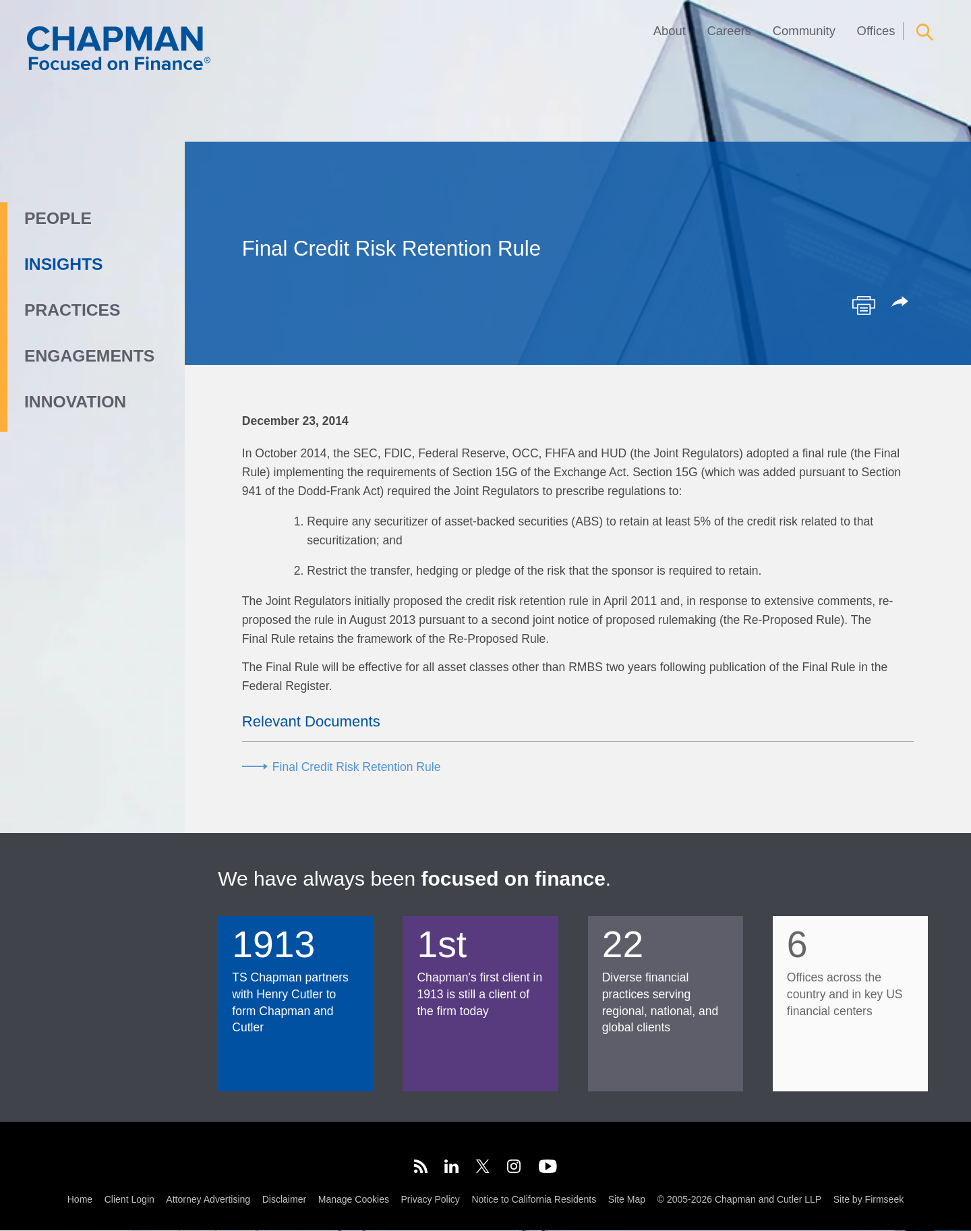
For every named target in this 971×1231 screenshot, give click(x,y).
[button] (902, 303)
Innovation (75, 402)
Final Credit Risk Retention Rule (356, 767)
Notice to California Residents (533, 1200)
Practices (72, 310)
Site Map (626, 1200)
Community (804, 31)
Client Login (129, 1200)
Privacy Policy (430, 1200)
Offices (876, 31)
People (58, 218)
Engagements (89, 356)
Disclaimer (284, 1200)
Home (79, 1200)
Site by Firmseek (868, 1200)
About (669, 31)
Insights (63, 264)
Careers (729, 31)
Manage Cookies (353, 1200)
